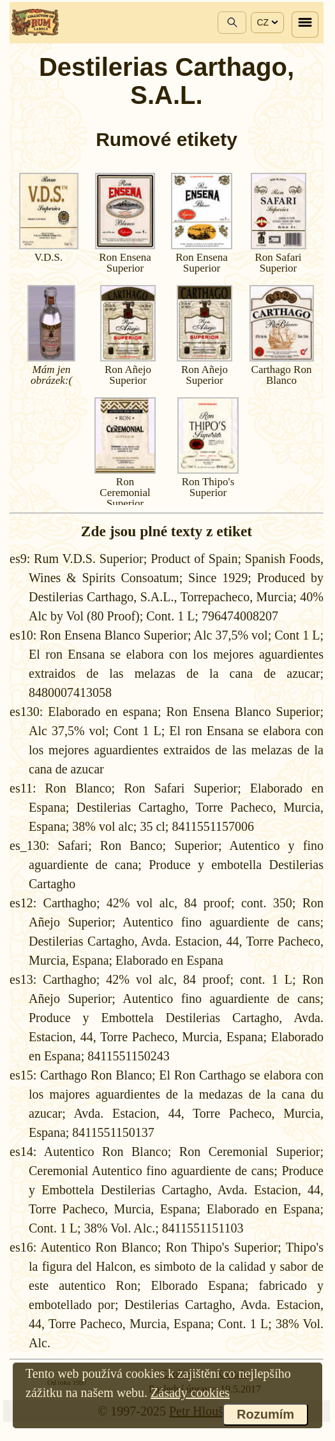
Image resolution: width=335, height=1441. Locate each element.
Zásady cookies (190, 1393)
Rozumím (265, 1414)
